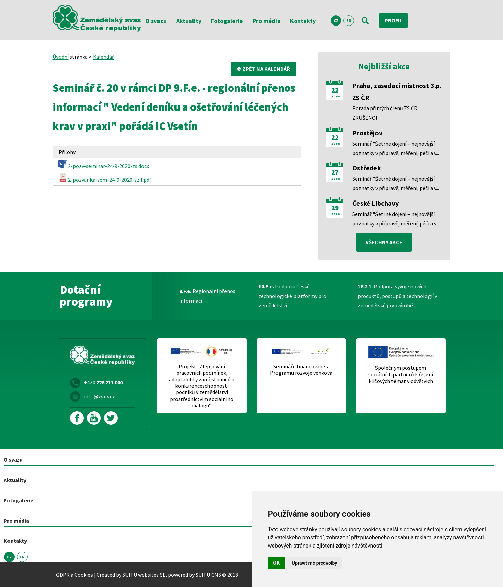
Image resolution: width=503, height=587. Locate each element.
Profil (393, 20)
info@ (99, 396)
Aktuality (188, 21)
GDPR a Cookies (74, 574)
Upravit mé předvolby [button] (314, 563)
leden (335, 96)
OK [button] (276, 563)
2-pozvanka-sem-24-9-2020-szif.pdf (104, 178)
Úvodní (61, 56)
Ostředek (366, 168)
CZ (336, 20)
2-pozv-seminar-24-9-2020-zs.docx (103, 164)
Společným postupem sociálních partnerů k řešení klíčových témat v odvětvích (400, 374)
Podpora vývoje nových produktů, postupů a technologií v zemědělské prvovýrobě (397, 296)
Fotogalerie (227, 21)
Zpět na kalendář (263, 68)
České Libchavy (375, 203)
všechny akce (384, 242)
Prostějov (367, 133)
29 (335, 208)
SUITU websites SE (144, 574)
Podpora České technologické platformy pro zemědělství (292, 296)
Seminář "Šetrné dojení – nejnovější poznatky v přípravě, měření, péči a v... (395, 148)
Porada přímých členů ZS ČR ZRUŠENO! (384, 113)
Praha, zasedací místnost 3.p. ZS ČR (396, 91)
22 (335, 90)
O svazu (156, 21)
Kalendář (103, 56)
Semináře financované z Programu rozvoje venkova (301, 369)
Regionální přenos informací (207, 296)
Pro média (267, 21)
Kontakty (303, 21)
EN (348, 20)
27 (335, 172)
